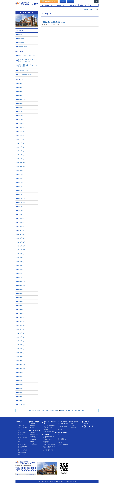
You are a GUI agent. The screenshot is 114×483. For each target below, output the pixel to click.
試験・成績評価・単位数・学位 (62, 440)
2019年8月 (21, 333)
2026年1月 (21, 95)
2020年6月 (21, 301)
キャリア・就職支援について (49, 426)
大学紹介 (20, 422)
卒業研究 (20, 429)
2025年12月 (21, 99)
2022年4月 (21, 226)
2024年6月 (21, 147)
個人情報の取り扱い (22, 444)
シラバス (59, 436)
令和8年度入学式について (26, 70)
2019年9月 (21, 329)
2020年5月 (21, 305)
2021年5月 (21, 269)
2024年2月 (21, 159)
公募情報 (86, 422)
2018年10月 (21, 368)
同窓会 (72, 423)
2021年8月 (21, 258)
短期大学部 (45, 410)
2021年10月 (21, 250)
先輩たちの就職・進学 (49, 431)
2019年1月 (21, 360)
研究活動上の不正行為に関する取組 (23, 447)
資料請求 (46, 442)
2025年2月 (21, 127)
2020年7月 (21, 297)
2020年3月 (21, 313)
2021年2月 (21, 277)
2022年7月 (21, 214)
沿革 (19, 430)
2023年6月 (21, 182)
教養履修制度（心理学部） (62, 427)
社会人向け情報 (62, 422)
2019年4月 (21, 349)
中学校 (62, 410)
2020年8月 (21, 293)
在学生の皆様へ (61, 5)
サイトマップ (93, 5)
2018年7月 (21, 380)
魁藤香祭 (33, 436)
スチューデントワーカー (36, 443)
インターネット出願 (48, 449)
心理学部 (33, 423)
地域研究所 (60, 429)
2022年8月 (21, 210)
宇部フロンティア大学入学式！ (27, 55)
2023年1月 (21, 194)
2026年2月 (21, 91)
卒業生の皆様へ (72, 5)
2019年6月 (21, 341)
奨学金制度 (60, 442)
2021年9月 (21, 254)
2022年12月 (21, 198)
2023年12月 (21, 163)
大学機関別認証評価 (22, 452)
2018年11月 (21, 364)
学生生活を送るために (49, 439)
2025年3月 (21, 123)
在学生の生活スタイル (35, 439)
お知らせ (59, 434)
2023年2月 (21, 190)
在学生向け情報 (62, 432)
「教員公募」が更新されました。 (53, 22)
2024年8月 (21, 139)
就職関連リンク (47, 429)
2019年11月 (21, 321)
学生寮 (32, 441)
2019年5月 (21, 345)
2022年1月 (21, 238)
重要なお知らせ (22, 46)
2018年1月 (21, 400)
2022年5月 (21, 222)
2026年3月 (21, 87)
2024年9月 (21, 135)
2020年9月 (21, 289)
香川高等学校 (55, 410)
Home (86, 9)
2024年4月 (21, 151)
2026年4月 (21, 83)
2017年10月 (21, 404)
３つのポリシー (21, 425)
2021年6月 (21, 266)
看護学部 (33, 425)
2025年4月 (21, 119)
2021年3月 (21, 273)
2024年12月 (21, 131)
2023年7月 (21, 178)
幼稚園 (68, 410)
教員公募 (86, 423)
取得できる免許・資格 (22, 427)
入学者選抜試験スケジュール (49, 437)
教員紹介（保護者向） (22, 437)
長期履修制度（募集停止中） (63, 424)
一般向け (20, 34)
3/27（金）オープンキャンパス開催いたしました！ (27, 60)
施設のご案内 (20, 434)
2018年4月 (21, 388)
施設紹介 (33, 432)
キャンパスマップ (35, 434)
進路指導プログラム (48, 427)
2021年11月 (21, 246)
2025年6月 (21, 115)
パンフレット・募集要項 (49, 444)
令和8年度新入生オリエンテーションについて (28, 65)
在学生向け (21, 42)
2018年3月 (21, 392)
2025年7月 (21, 111)
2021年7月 (21, 262)
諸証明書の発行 (61, 438)
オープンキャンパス (48, 450)
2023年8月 (21, 174)
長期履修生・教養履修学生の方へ (63, 445)
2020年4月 (21, 309)
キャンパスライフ (36, 430)
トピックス (73, 425)
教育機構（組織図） (22, 432)
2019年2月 (21, 357)
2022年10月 (21, 202)
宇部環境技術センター (79, 410)
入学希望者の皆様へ (47, 5)
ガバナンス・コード (22, 454)
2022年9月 (21, 206)
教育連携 (20, 436)
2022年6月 (21, 218)
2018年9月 (21, 372)
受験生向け (21, 38)
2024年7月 (21, 143)
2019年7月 (21, 337)
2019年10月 (21, 325)
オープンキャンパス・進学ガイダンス (49, 447)
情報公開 (20, 441)
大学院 (32, 427)
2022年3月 (21, 230)
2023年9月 (21, 170)
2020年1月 (21, 317)
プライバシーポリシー (89, 426)
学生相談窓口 (34, 444)
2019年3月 (21, 353)
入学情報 (46, 435)
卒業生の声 (20, 442)
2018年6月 (21, 384)
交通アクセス (83, 5)
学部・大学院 (34, 422)
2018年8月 (21, 376)
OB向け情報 (74, 422)
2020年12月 (21, 281)
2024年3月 (21, 155)
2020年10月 (21, 285)
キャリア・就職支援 (49, 422)
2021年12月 (21, 242)
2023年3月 (21, 186)
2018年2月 (21, 396)
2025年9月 (21, 103)
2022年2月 (21, 234)
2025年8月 (21, 107)
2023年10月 (21, 167)
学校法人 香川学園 (34, 410)
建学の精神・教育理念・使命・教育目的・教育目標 (23, 450)
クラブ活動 (33, 438)
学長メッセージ (21, 423)
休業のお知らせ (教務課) (25, 74)
